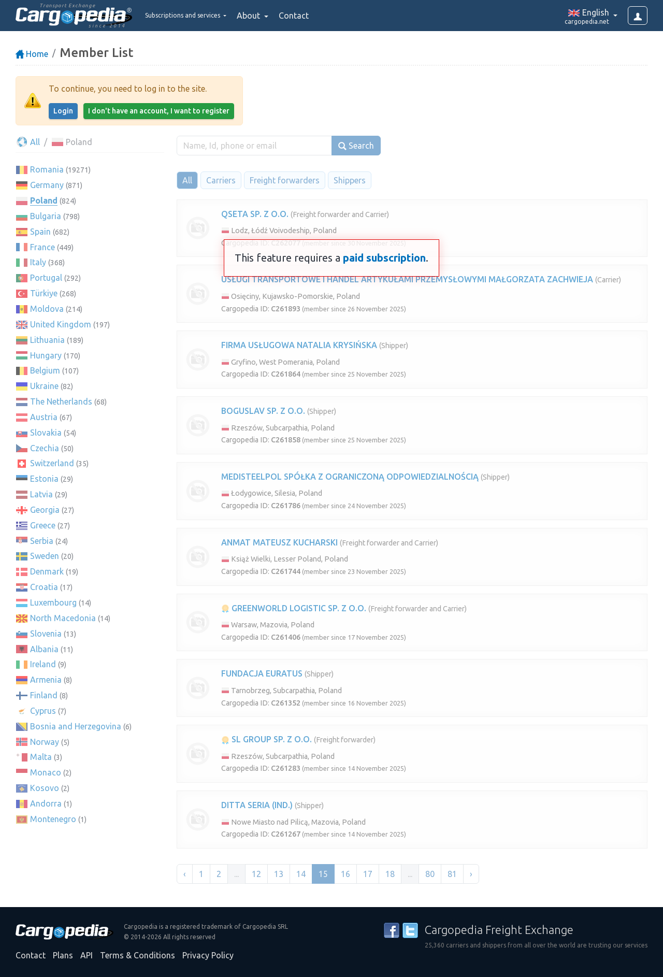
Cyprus (43, 710)
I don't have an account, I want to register (158, 111)
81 (452, 874)
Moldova (47, 308)
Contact (323, 15)
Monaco (45, 772)
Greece (42, 525)
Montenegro (53, 819)
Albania (44, 649)
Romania (47, 169)
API (86, 955)
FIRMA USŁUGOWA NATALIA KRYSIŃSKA (299, 345)
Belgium (45, 370)
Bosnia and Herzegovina (75, 726)
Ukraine (44, 386)
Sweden (44, 556)
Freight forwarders (285, 180)
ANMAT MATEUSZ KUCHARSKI (279, 542)
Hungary (46, 355)
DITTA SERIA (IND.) (257, 805)
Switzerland (52, 463)
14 (301, 874)
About (279, 15)
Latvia (41, 494)
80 (430, 874)
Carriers (221, 180)
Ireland (43, 664)
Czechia (44, 448)
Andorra (46, 803)
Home (32, 54)
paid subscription (384, 258)
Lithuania (47, 339)
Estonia (44, 478)
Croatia (44, 587)
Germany (47, 185)
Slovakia (46, 432)
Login (63, 111)
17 (367, 874)
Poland (43, 200)
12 (256, 874)
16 (345, 874)
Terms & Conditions (137, 955)
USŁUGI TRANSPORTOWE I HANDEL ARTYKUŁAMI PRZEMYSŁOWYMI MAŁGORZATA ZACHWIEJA (407, 279)
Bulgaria (45, 216)
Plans (63, 955)
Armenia (46, 679)
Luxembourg (53, 602)
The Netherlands (61, 401)
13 (278, 874)
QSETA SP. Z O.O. (255, 214)
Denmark (47, 571)
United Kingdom (60, 324)
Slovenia (46, 633)
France (42, 247)
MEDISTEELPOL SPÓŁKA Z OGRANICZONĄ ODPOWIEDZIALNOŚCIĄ (350, 476)
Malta (41, 757)
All (28, 142)
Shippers (350, 180)
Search (356, 146)
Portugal (46, 277)
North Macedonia (63, 618)
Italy (38, 262)
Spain (40, 231)
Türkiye (43, 293)
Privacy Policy (208, 955)
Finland (43, 695)
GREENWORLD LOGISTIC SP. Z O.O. (293, 608)
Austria (43, 417)
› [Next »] (471, 874)
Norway (44, 741)
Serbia (41, 540)
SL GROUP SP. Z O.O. (266, 739)
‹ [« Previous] (184, 874)
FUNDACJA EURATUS (261, 673)
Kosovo (44, 788)
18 (390, 874)
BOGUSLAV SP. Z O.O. (263, 410)
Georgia (45, 509)
